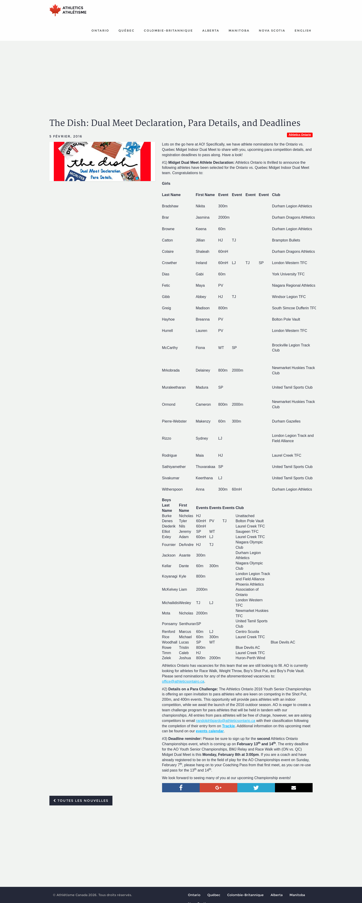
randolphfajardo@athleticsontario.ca (225, 721)
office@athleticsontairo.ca (183, 682)
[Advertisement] (181, 76)
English (303, 31)
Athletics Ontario (300, 135)
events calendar (210, 732)
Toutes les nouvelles (81, 801)
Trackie (228, 727)
